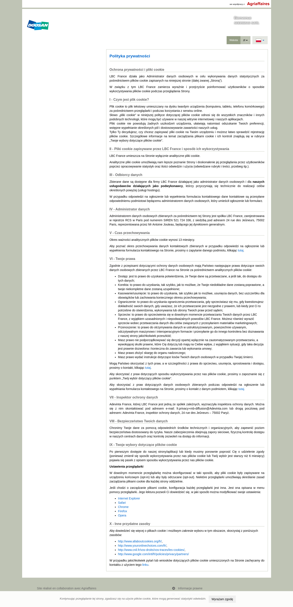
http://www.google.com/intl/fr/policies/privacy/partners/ (153, 554)
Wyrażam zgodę (222, 599)
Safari (122, 502)
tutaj (240, 250)
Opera (122, 515)
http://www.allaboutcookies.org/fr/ (140, 541)
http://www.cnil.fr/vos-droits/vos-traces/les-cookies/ (151, 550)
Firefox (122, 511)
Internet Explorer (129, 498)
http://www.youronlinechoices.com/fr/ (142, 545)
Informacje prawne (190, 588)
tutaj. (242, 389)
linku (145, 564)
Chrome (123, 507)
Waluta (233, 40)
